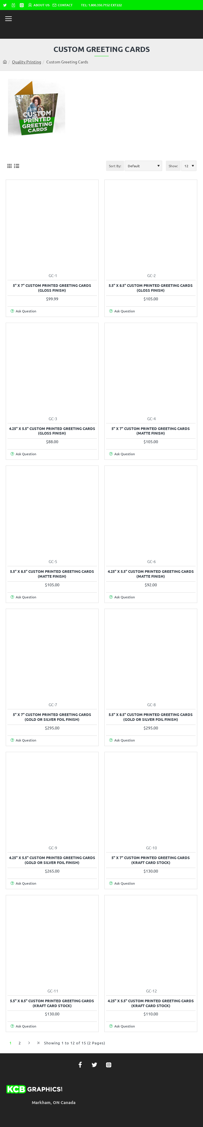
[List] (16, 165)
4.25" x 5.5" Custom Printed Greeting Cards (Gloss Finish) (52, 431)
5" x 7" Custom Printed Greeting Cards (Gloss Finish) (52, 288)
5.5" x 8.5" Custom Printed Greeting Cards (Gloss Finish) (151, 288)
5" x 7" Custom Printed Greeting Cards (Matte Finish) (151, 431)
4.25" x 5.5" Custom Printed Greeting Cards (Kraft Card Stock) (151, 1003)
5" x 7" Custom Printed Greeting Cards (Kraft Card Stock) (151, 860)
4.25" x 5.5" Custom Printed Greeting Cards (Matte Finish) (151, 574)
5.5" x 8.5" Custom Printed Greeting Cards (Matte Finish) (52, 574)
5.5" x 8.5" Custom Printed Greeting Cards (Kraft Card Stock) (52, 1003)
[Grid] (9, 165)
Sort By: (115, 165)
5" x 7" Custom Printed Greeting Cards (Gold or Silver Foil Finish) (52, 717)
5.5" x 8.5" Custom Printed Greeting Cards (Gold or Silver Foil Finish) (151, 717)
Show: (173, 165)
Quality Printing (26, 61)
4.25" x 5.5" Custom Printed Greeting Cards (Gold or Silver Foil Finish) (52, 860)
